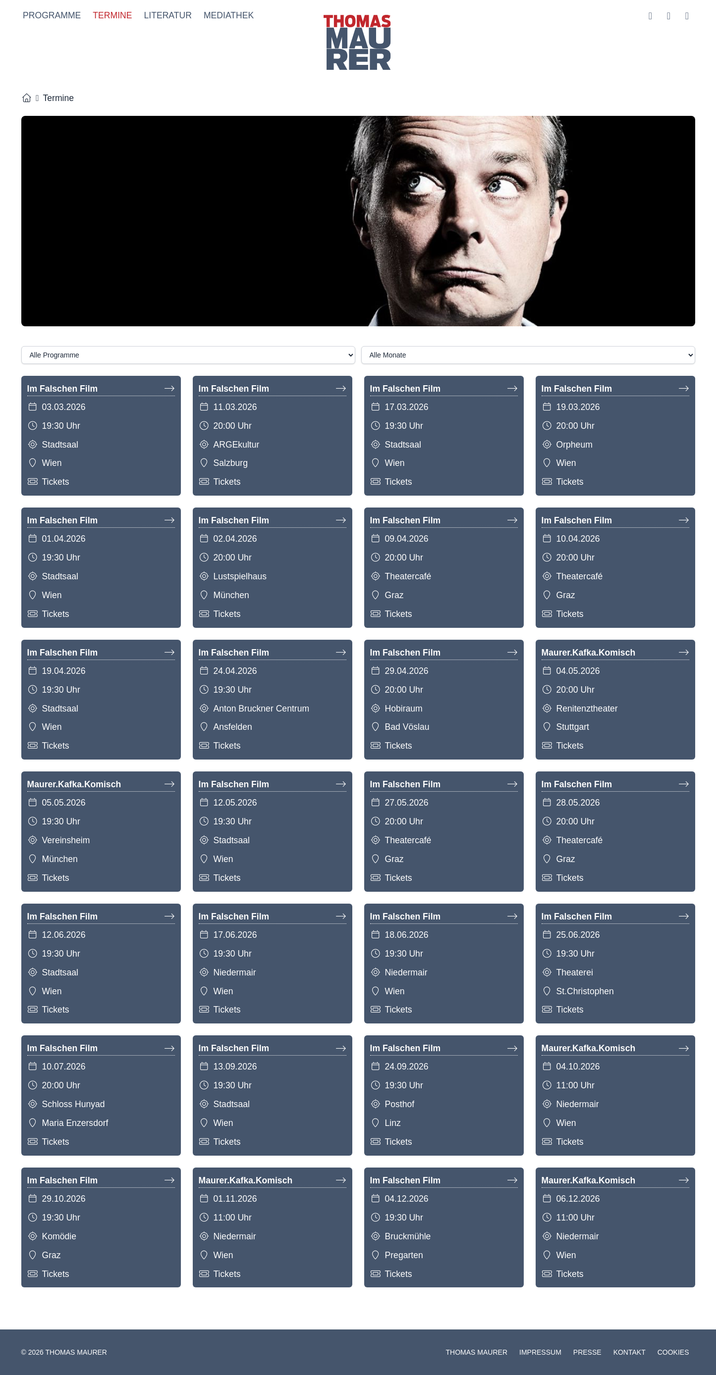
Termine (110, 16)
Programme (50, 16)
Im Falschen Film (101, 391)
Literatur (166, 16)
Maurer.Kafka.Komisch (615, 655)
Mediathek (227, 16)
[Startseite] (26, 100)
